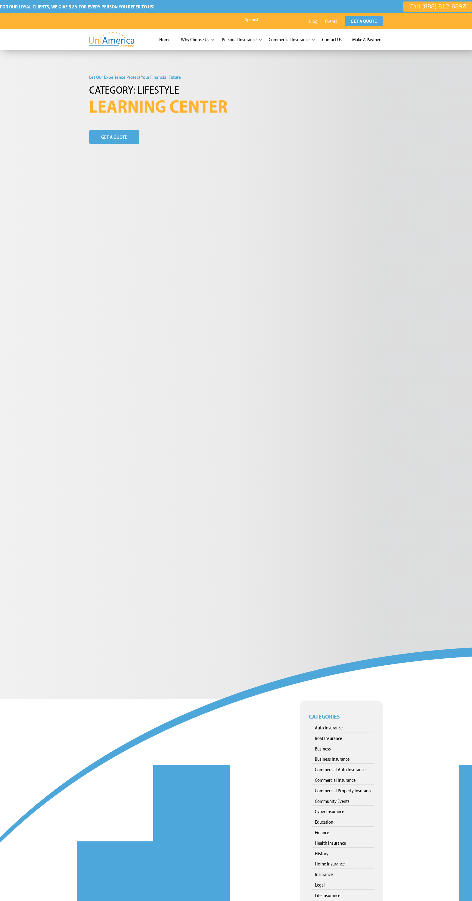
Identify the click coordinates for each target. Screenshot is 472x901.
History (321, 852)
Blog (313, 20)
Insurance (324, 873)
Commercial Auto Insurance (340, 769)
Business (323, 747)
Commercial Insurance (289, 38)
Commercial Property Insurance (343, 789)
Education (324, 821)
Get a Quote (364, 20)
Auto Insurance (329, 727)
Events (331, 20)
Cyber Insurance (329, 810)
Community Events (332, 800)
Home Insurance (330, 863)
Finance (322, 831)
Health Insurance (330, 842)
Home (164, 38)
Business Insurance (332, 758)
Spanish (252, 18)
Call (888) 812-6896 (437, 6)
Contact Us (332, 38)
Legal (320, 884)
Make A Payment (367, 38)
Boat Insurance (328, 737)
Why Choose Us (195, 38)
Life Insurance (327, 894)
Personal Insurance (239, 38)
